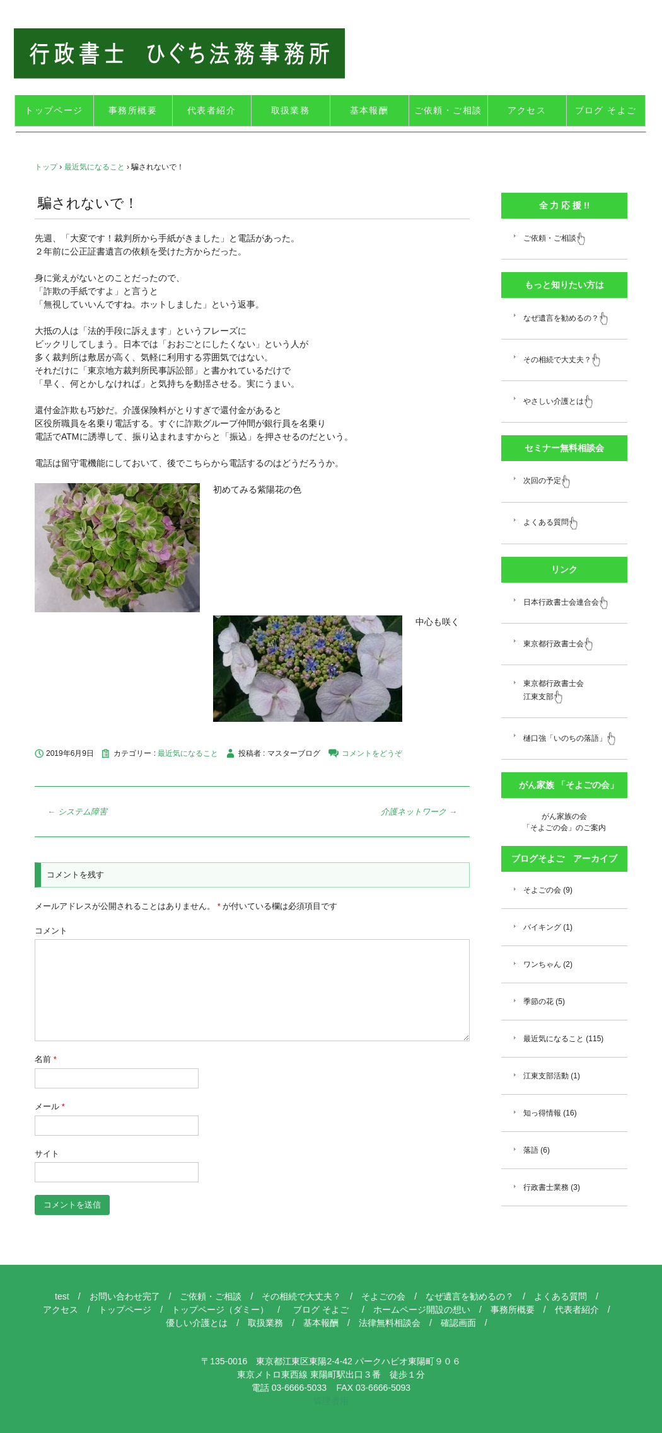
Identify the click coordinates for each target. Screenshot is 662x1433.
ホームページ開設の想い (421, 1310)
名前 (46, 1059)
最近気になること (188, 753)
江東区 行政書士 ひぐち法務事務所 (179, 53)
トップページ (54, 110)
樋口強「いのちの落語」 (569, 738)
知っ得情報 (542, 1113)
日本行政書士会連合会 (565, 602)
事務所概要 (132, 110)
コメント (51, 930)
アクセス (527, 110)
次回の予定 (547, 480)
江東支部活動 (546, 1075)
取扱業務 (290, 110)
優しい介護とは (197, 1323)
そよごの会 (542, 890)
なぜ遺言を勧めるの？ (565, 318)
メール (50, 1106)
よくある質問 (550, 522)
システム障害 (77, 811)
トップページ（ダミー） (220, 1310)
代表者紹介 (211, 110)
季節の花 (538, 1001)
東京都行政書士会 (558, 643)
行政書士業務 (546, 1187)
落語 (530, 1150)
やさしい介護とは (558, 401)
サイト (47, 1153)
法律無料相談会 (390, 1323)
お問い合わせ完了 (125, 1296)
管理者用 (331, 1401)
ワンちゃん (542, 964)
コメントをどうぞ (372, 753)
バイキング (542, 927)
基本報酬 (369, 110)
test (62, 1296)
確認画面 (458, 1323)
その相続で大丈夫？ (562, 359)
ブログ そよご (610, 110)
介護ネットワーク (419, 811)
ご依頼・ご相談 (448, 110)
